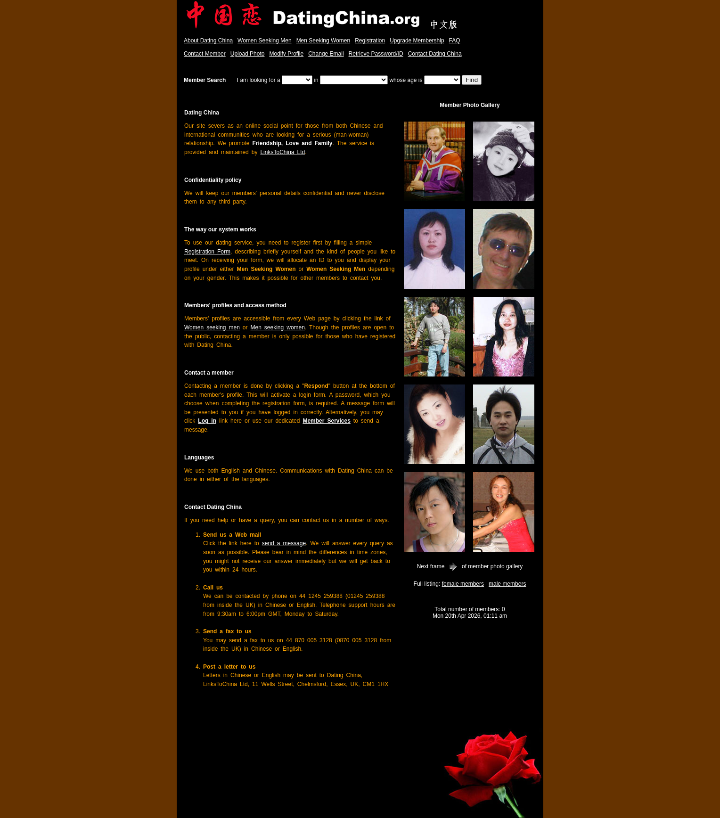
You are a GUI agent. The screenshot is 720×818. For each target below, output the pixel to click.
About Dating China (208, 40)
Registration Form (207, 251)
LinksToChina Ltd (282, 152)
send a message (284, 543)
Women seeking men (212, 327)
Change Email (326, 53)
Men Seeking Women (323, 40)
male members (507, 584)
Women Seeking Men (264, 40)
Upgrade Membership (417, 40)
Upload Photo (247, 53)
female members (463, 584)
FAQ (454, 40)
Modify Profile (286, 53)
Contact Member (205, 53)
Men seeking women (278, 327)
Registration (370, 40)
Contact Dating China (435, 53)
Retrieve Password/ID (376, 53)
